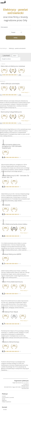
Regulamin (4, 400)
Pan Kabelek (6, 205)
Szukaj (15, 37)
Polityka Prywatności (6, 401)
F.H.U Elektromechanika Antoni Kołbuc (14, 224)
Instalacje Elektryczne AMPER (11, 254)
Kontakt (5, 409)
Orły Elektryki (3, 48)
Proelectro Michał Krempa (10, 342)
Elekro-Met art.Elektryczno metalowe (13, 66)
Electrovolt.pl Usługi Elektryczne (11, 112)
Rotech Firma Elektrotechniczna (12, 282)
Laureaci (4, 396)
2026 (14, 56)
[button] (14, 92)
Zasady (3, 399)
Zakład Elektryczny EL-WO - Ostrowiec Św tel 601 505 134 (15, 176)
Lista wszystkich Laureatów (8, 397)
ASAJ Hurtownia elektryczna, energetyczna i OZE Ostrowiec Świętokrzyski (12, 146)
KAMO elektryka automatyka (10, 84)
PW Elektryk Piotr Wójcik (10, 312)
